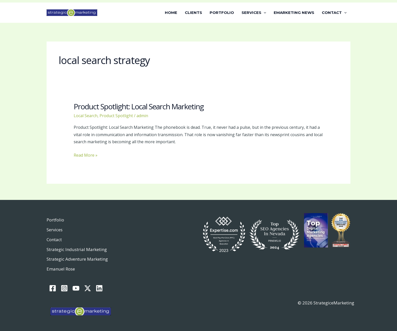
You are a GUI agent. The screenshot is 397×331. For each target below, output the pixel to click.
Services (55, 230)
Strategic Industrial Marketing (77, 249)
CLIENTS (193, 12)
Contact (54, 239)
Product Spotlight (116, 115)
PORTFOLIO (222, 12)
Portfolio (55, 220)
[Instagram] (64, 288)
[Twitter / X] (87, 288)
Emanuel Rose (61, 269)
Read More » (85, 155)
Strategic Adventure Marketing (77, 259)
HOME (171, 12)
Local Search (85, 115)
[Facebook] (52, 288)
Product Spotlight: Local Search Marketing (139, 106)
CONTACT (334, 13)
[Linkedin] (99, 288)
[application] (263, 13)
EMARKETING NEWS (294, 12)
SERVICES (254, 13)
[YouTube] (76, 288)
